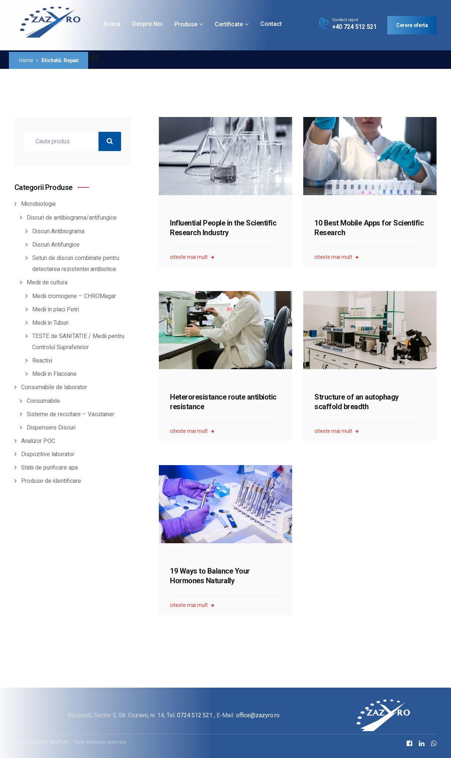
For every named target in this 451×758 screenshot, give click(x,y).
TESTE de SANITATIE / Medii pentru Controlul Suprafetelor (78, 342)
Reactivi (42, 360)
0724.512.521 (195, 715)
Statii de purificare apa (49, 467)
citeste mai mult (192, 257)
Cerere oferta (412, 25)
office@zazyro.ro (258, 715)
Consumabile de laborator (54, 387)
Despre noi (147, 23)
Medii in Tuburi (50, 322)
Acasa (111, 23)
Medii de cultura (47, 282)
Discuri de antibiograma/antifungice (72, 217)
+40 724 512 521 (354, 27)
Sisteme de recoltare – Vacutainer (70, 414)
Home (26, 60)
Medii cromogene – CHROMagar (74, 296)
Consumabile (43, 401)
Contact (271, 23)
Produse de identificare (51, 481)
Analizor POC (38, 441)
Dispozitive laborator (47, 454)
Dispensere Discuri (51, 427)
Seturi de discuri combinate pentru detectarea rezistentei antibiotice (75, 264)
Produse (185, 24)
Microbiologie (38, 204)
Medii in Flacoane (54, 374)
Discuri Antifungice (56, 244)
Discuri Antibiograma (58, 231)
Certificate (229, 24)
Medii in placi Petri (55, 309)
